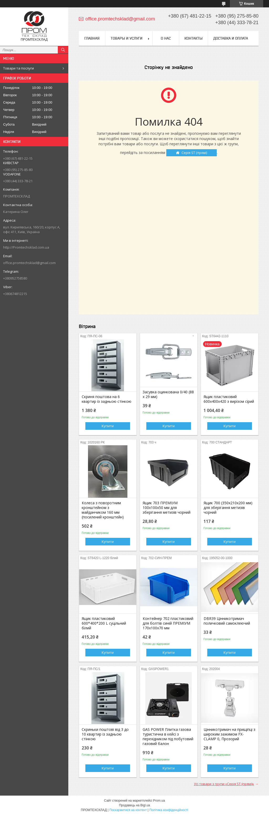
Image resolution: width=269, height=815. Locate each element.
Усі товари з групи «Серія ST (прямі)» (224, 783)
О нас (166, 38)
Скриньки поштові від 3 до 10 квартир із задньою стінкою (105, 734)
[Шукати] (63, 50)
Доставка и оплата (230, 38)
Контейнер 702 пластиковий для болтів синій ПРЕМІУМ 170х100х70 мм (168, 623)
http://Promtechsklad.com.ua (26, 247)
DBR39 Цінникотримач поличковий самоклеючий (227, 621)
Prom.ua (159, 800)
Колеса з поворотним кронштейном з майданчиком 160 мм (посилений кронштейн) (103, 510)
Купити (108, 425)
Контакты (193, 38)
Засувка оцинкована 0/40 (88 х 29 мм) (168, 394)
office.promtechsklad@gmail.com (29, 262)
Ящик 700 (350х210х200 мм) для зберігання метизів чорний (228, 508)
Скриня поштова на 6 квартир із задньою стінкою (106, 399)
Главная (92, 38)
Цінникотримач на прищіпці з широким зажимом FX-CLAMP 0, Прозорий (229, 734)
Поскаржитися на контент (128, 810)
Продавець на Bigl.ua (134, 805)
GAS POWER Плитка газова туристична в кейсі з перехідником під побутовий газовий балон (168, 736)
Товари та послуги (18, 68)
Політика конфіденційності (168, 810)
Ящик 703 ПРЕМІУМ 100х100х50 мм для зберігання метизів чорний (166, 508)
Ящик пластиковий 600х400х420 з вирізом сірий (229, 399)
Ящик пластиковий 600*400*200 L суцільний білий (104, 623)
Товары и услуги (126, 38)
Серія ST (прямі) (194, 152)
